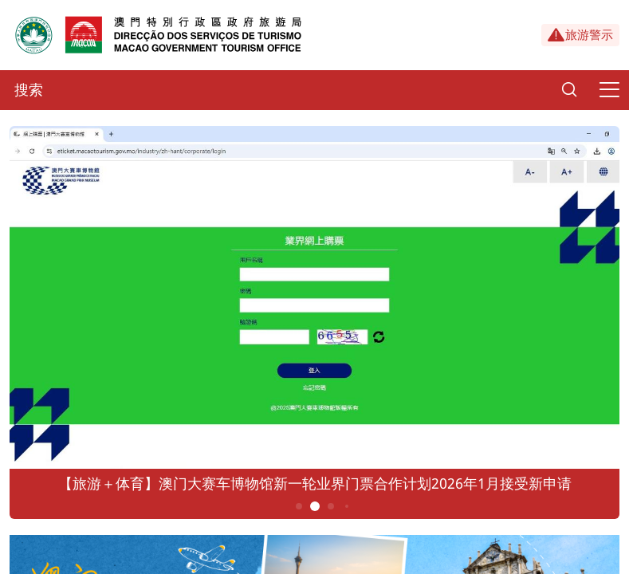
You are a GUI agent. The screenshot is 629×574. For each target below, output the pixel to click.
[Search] (569, 90)
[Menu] (609, 90)
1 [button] (299, 506)
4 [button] (346, 506)
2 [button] (314, 506)
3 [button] (330, 506)
